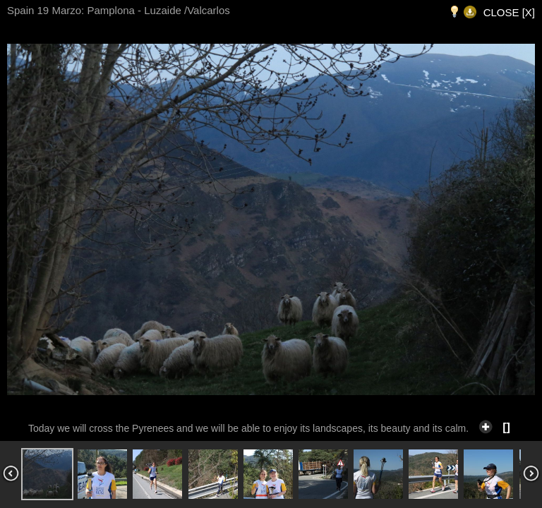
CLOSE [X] (509, 12)
